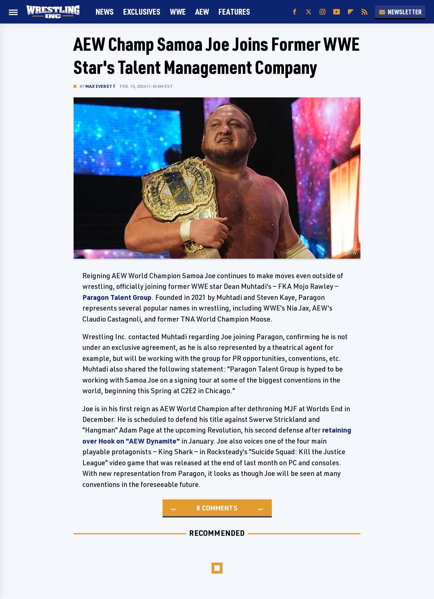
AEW (202, 12)
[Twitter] (308, 12)
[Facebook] (294, 12)
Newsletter (400, 12)
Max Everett (100, 86)
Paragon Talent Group (117, 297)
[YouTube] (336, 12)
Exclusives (141, 12)
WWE (178, 12)
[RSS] (364, 12)
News (105, 12)
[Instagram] (322, 12)
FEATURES (234, 12)
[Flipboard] (350, 12)
